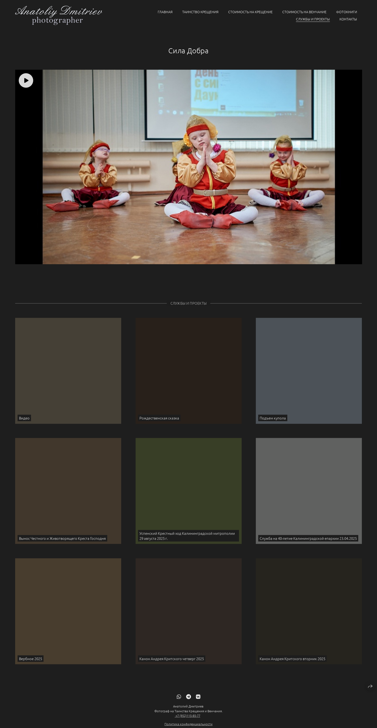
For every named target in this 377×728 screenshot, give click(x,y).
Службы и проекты (313, 19)
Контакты (348, 19)
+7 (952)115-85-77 (187, 720)
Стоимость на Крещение (250, 11)
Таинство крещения (200, 11)
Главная (165, 11)
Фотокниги (346, 11)
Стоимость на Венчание (304, 11)
